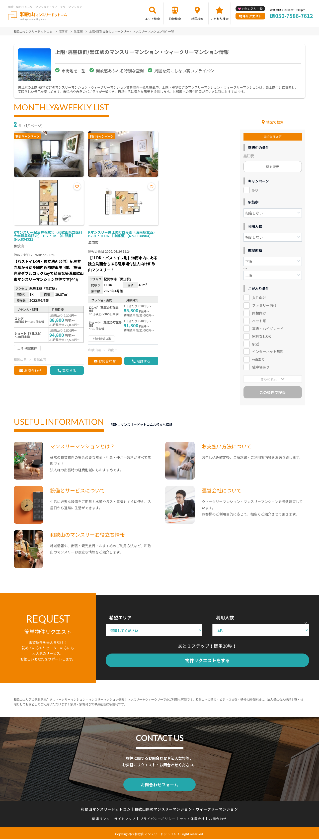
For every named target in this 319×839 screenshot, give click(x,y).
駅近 (255, 342)
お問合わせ (32, 370)
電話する (69, 370)
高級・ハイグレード (267, 327)
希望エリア (120, 616)
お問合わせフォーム (159, 783)
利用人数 (225, 616)
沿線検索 (175, 18)
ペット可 (259, 320)
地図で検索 (275, 121)
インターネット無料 (268, 350)
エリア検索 (152, 18)
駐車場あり (261, 366)
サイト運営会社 (192, 817)
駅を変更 (272, 166)
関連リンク (101, 817)
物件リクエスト (250, 16)
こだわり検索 (220, 18)
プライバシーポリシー (157, 817)
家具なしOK (261, 335)
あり (254, 189)
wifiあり (258, 358)
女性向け (259, 296)
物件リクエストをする (207, 659)
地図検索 (197, 18)
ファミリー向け (264, 304)
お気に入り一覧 (252, 8)
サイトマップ (125, 817)
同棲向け (259, 312)
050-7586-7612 (294, 15)
